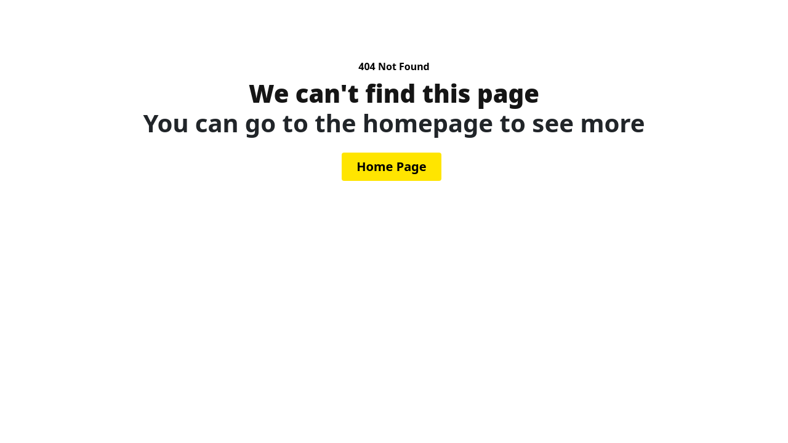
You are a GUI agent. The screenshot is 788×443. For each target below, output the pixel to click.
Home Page (391, 166)
